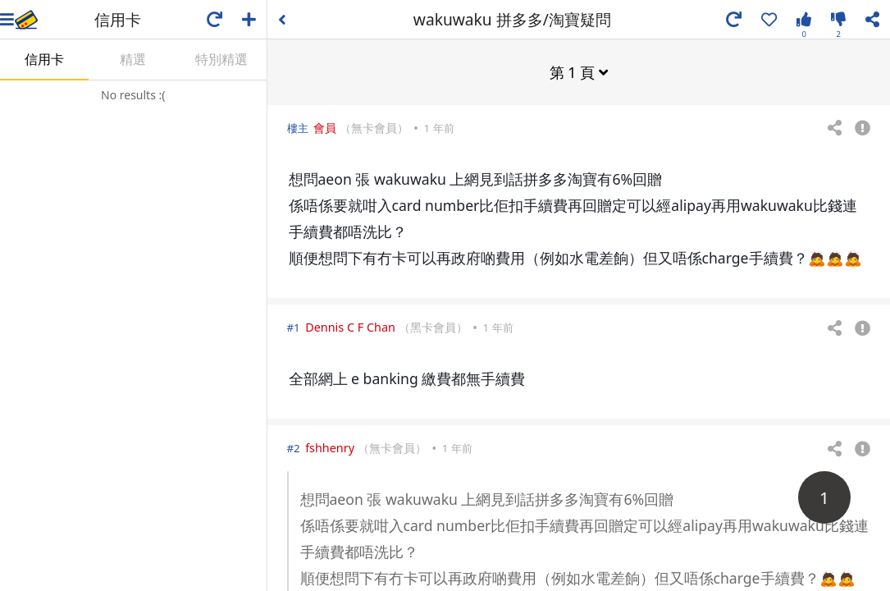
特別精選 (221, 59)
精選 (133, 59)
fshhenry (329, 447)
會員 (324, 127)
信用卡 (44, 59)
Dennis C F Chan (350, 326)
